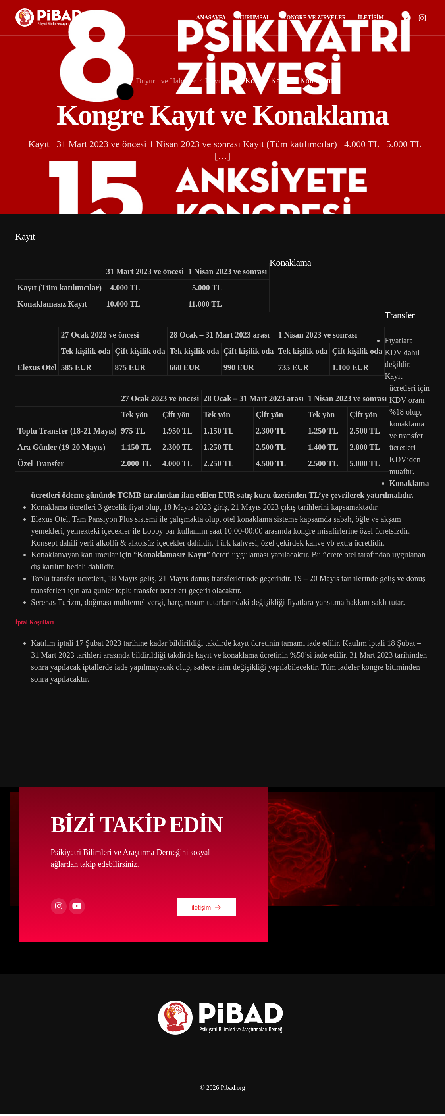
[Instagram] (422, 17)
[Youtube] (407, 17)
